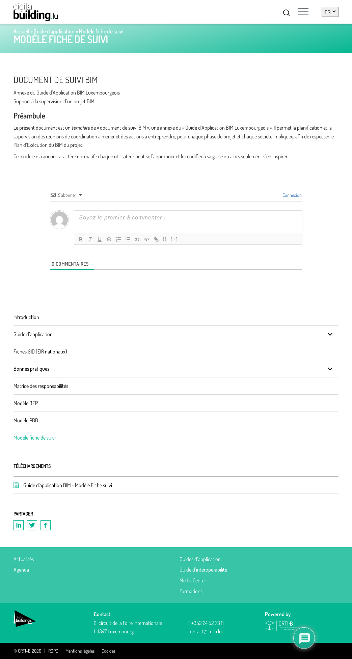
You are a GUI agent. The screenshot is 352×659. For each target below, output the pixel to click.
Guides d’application (200, 559)
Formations (191, 591)
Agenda (21, 569)
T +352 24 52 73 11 (206, 623)
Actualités (23, 559)
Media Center (193, 580)
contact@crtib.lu (205, 631)
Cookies (108, 651)
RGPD (53, 651)
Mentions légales (79, 651)
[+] (174, 238)
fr (328, 12)
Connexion (291, 195)
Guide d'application (53, 31)
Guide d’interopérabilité (203, 569)
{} (165, 238)
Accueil (21, 31)
